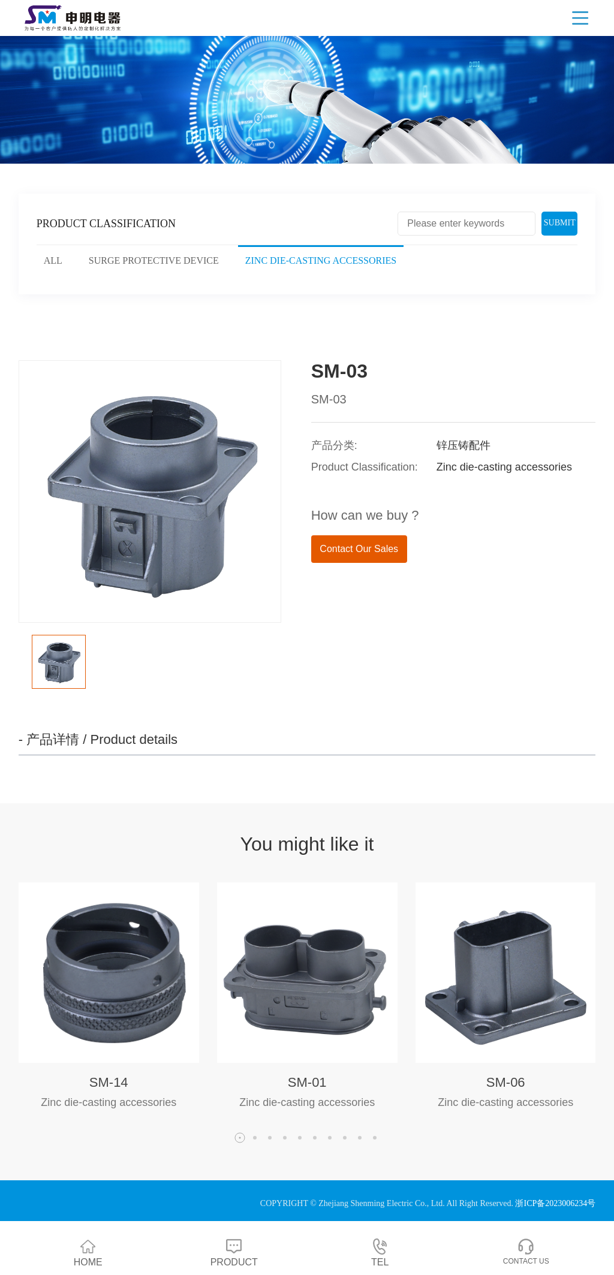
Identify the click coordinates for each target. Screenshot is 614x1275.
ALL (53, 260)
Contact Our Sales (359, 549)
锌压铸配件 (463, 445)
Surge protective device (154, 260)
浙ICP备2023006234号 (555, 1203)
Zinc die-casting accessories (320, 260)
